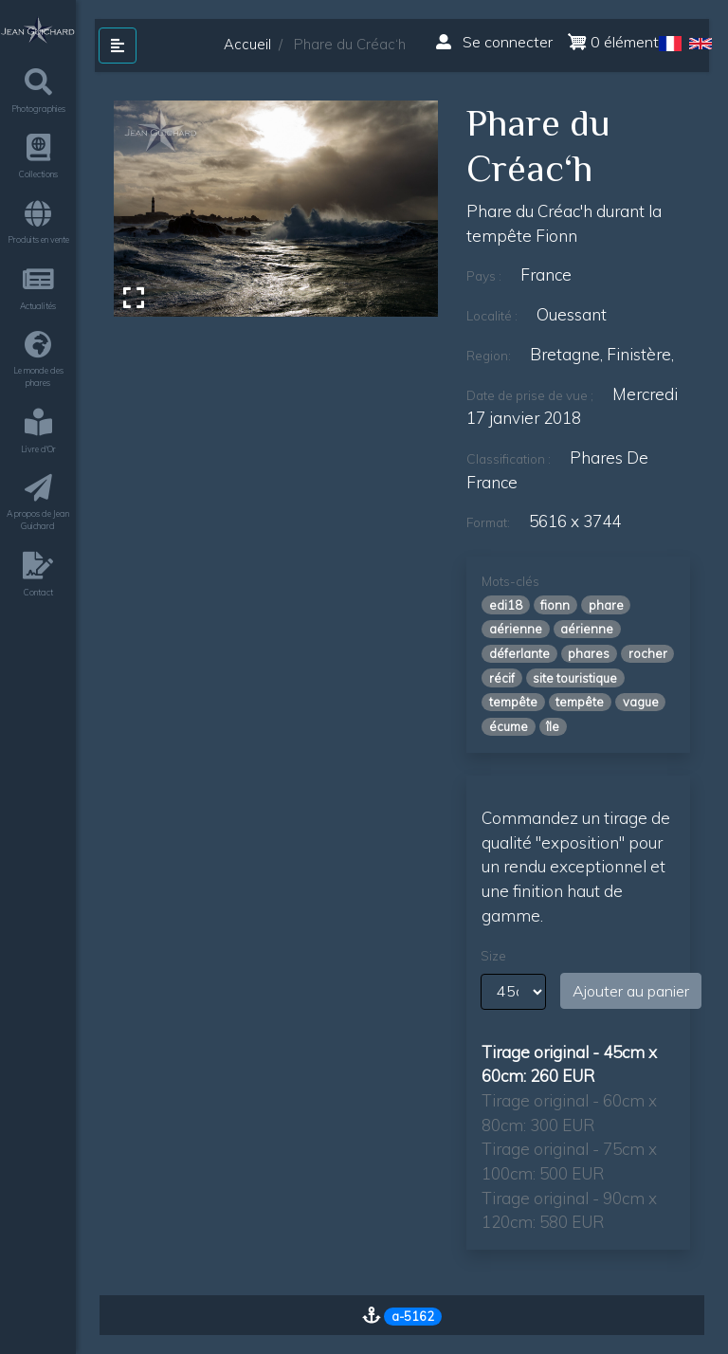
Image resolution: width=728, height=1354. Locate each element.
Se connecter (494, 41)
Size (493, 955)
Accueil (247, 44)
